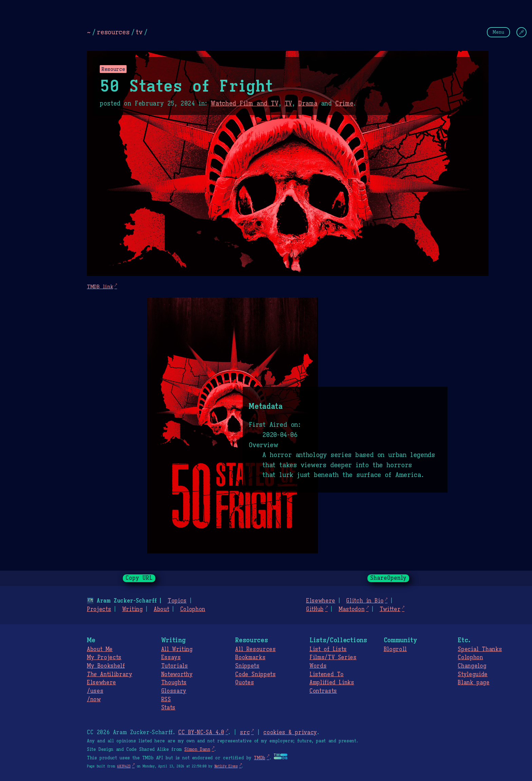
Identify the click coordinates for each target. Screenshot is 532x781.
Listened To (326, 674)
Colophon (192, 609)
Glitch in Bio (364, 600)
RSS (166, 699)
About (161, 609)
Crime (344, 103)
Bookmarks (250, 657)
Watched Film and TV (245, 103)
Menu (498, 32)
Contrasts (323, 691)
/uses (95, 691)
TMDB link (100, 286)
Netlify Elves (226, 766)
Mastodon (351, 609)
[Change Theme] (521, 32)
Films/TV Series (333, 657)
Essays (171, 657)
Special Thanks (480, 649)
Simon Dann (197, 749)
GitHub (315, 609)
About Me (100, 649)
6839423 (124, 766)
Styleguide (473, 674)
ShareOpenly (388, 578)
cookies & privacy (290, 732)
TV (288, 103)
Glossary (173, 691)
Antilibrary (109, 674)
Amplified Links (331, 682)
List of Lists (328, 649)
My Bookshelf (106, 666)
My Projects (104, 657)
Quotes (244, 682)
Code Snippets (255, 674)
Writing (132, 609)
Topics (177, 600)
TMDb (259, 758)
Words (317, 666)
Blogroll (395, 649)
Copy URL (139, 578)
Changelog (472, 666)
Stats (168, 707)
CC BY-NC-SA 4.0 (201, 732)
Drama (307, 103)
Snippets (247, 666)
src (245, 732)
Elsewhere (320, 600)
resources (113, 32)
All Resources (255, 649)
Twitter (390, 609)
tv (139, 32)
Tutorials (174, 666)
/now (94, 699)
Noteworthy (177, 674)
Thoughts (174, 682)
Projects (99, 609)
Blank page (473, 682)
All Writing (177, 649)
